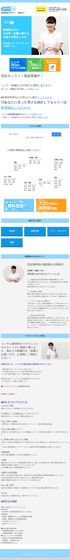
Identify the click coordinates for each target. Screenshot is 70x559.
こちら (16, 543)
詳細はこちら (33, 89)
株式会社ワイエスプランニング (16, 507)
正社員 (12, 231)
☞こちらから (44, 97)
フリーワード (14, 134)
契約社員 (35, 231)
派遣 (12, 243)
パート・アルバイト (58, 231)
